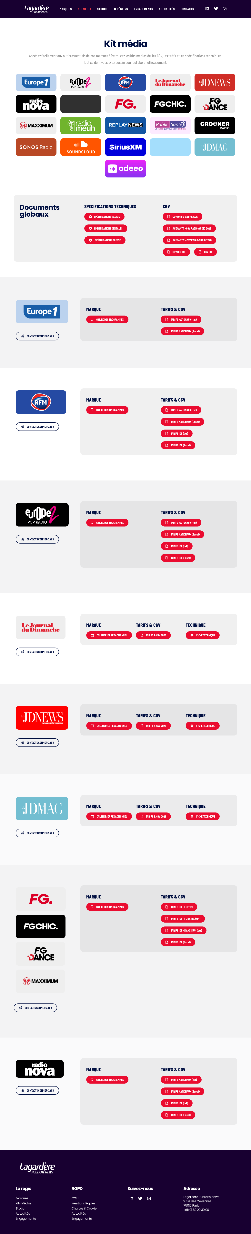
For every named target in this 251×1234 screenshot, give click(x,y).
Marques (66, 9)
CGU (75, 1198)
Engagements (143, 9)
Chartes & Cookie (84, 1208)
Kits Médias (23, 1203)
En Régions (120, 9)
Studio (102, 9)
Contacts (187, 9)
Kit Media (84, 9)
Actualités (167, 9)
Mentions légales (83, 1203)
